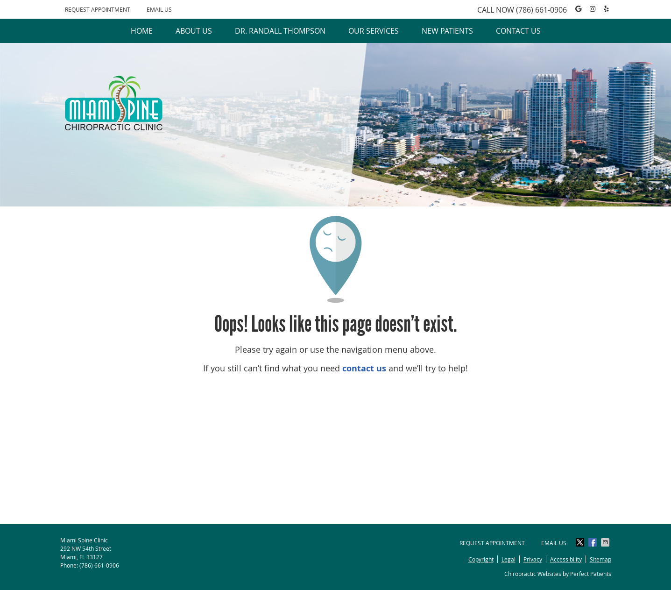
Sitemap (600, 559)
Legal (508, 559)
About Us (194, 31)
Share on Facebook (593, 542)
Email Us (159, 9)
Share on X (581, 542)
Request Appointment (97, 9)
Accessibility (566, 559)
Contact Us (518, 31)
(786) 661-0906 (541, 10)
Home (142, 31)
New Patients (447, 31)
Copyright (481, 559)
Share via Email (606, 542)
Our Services (373, 31)
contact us (364, 368)
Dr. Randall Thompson (280, 31)
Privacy (532, 559)
